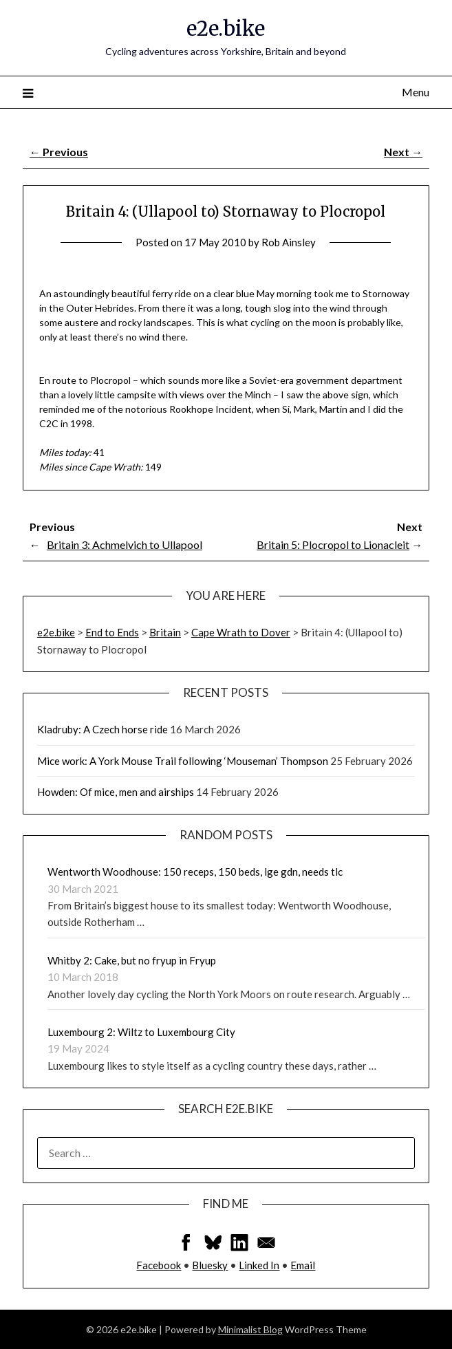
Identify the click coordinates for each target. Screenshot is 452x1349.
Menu (415, 91)
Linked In (259, 1265)
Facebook (158, 1265)
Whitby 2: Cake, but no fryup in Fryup (131, 960)
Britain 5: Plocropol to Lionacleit (333, 544)
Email (302, 1265)
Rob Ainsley (288, 242)
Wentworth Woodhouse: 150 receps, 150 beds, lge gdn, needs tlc (195, 871)
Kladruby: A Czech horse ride (102, 729)
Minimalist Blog (250, 1329)
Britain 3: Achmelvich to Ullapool (124, 544)
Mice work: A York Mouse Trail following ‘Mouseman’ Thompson (182, 761)
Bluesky (210, 1265)
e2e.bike (225, 28)
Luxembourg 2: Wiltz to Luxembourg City (141, 1032)
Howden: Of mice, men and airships (115, 792)
